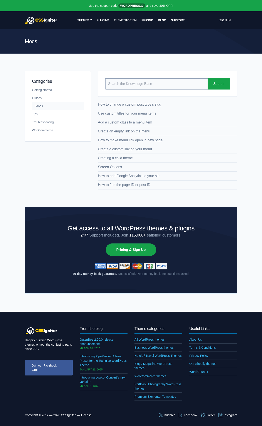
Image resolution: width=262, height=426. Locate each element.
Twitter (208, 415)
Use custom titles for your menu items (127, 113)
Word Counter (198, 372)
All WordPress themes (149, 339)
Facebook (188, 415)
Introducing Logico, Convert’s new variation (103, 380)
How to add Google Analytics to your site (129, 176)
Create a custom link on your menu (125, 149)
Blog (162, 20)
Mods (39, 106)
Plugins (103, 20)
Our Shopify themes (202, 363)
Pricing (147, 20)
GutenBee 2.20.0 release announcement (97, 342)
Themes (83, 20)
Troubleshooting (43, 122)
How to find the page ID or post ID (124, 185)
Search (218, 84)
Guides (37, 98)
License (86, 415)
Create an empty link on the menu (124, 131)
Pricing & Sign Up (131, 250)
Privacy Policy (198, 355)
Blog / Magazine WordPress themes (153, 366)
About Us (195, 339)
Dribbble (167, 415)
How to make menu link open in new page (130, 140)
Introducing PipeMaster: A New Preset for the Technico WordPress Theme (103, 361)
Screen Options (110, 167)
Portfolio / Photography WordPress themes (157, 386)
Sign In (225, 20)
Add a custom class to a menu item (125, 122)
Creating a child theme (115, 158)
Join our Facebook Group (44, 368)
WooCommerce (42, 130)
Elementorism (125, 20)
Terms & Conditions (202, 347)
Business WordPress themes (153, 347)
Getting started (42, 90)
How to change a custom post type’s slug (129, 104)
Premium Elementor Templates (155, 396)
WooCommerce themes (150, 376)
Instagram (227, 415)
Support (178, 20)
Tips (35, 114)
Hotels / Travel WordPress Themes (158, 355)
